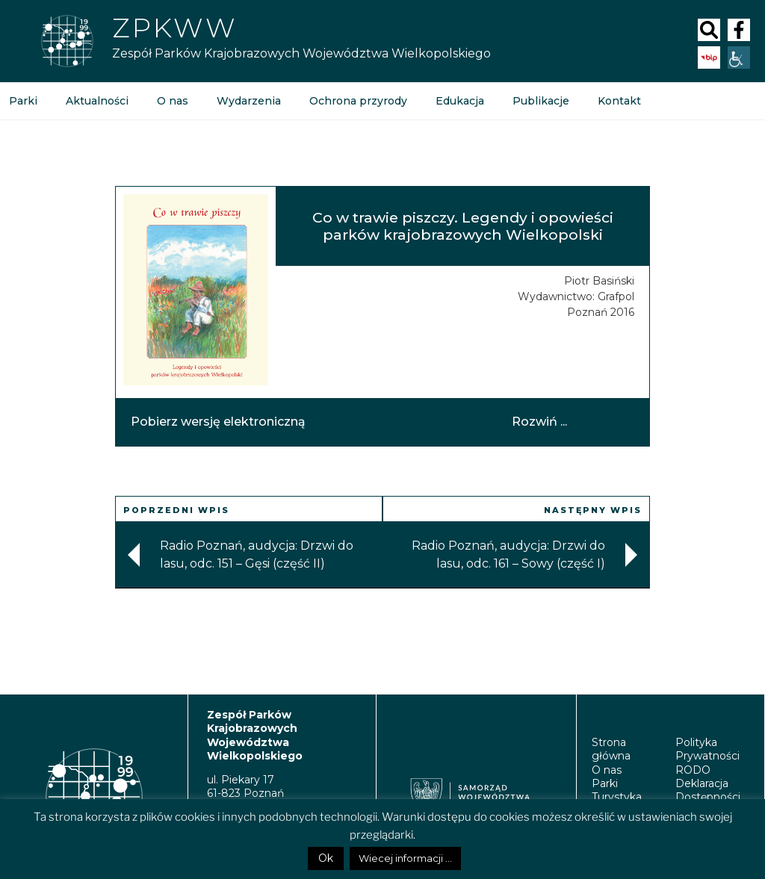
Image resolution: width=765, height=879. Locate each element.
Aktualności (97, 101)
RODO (692, 770)
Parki (605, 783)
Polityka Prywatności (707, 749)
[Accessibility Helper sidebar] (739, 57)
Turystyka (617, 797)
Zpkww (174, 27)
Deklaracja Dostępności (707, 790)
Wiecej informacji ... (405, 858)
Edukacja (460, 101)
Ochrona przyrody (358, 101)
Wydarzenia (249, 101)
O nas (172, 101)
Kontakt (619, 101)
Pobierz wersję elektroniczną (218, 421)
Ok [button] (325, 858)
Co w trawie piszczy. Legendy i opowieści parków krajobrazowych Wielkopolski (462, 225)
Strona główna (611, 749)
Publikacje (540, 101)
